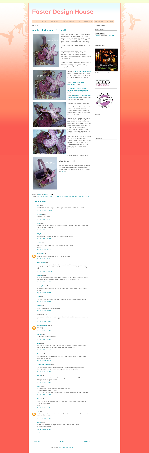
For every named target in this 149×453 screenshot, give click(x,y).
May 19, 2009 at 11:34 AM (44, 271)
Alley (38, 343)
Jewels (39, 243)
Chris (38, 223)
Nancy (39, 375)
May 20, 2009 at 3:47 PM (44, 371)
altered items (48, 196)
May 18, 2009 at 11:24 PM (44, 210)
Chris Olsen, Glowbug (44, 364)
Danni (38, 386)
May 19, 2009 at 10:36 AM (44, 258)
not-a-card (75, 196)
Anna (38, 296)
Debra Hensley (41, 262)
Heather (39, 354)
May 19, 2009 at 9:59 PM (44, 339)
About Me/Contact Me (68, 21)
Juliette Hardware (72, 97)
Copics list (110, 21)
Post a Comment (40, 433)
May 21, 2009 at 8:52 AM (44, 418)
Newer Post (37, 441)
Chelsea (39, 214)
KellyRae (39, 234)
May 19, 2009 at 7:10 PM (44, 310)
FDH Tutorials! (99, 21)
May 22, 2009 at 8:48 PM (44, 429)
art (53, 196)
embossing (58, 196)
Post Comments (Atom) (66, 447)
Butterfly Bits (77, 71)
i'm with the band (42, 325)
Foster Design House (62, 11)
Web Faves (44, 21)
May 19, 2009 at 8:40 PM (44, 321)
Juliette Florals (86, 71)
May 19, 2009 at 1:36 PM (44, 282)
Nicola (39, 399)
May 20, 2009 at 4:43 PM (44, 382)
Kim (38, 205)
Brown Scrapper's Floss (83, 95)
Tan (73, 95)
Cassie (39, 422)
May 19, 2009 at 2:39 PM (44, 293)
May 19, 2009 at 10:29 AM (44, 249)
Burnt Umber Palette (80, 92)
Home (35, 21)
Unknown (40, 253)
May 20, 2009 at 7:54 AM (44, 350)
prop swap (82, 196)
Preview (97, 35)
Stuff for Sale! (54, 21)
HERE (63, 171)
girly (70, 196)
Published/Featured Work (85, 21)
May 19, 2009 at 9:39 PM (44, 330)
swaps (87, 196)
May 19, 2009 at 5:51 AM (44, 219)
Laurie (39, 334)
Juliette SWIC (76, 82)
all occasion (40, 196)
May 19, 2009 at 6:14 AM (44, 230)
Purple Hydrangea (75, 88)
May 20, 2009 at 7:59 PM (44, 395)
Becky (39, 305)
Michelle (39, 275)
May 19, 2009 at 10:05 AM (44, 239)
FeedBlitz (111, 35)
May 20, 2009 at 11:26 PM (44, 407)
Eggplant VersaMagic (81, 90)
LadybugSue (41, 286)
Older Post (87, 441)
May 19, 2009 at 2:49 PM (44, 301)
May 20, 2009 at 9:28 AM (44, 360)
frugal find (65, 196)
